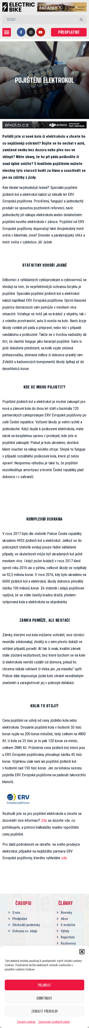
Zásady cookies (26, 1021)
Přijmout (44, 985)
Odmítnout (44, 998)
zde (64, 858)
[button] (82, 951)
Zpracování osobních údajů (54, 1021)
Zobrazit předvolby (44, 1011)
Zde (44, 820)
